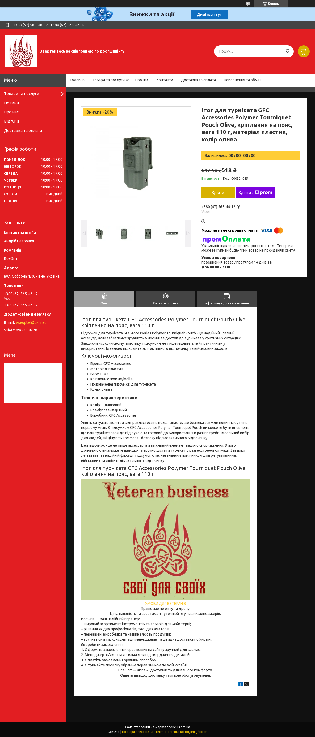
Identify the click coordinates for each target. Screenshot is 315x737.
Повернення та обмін (242, 80)
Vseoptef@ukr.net (31, 322)
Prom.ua (183, 727)
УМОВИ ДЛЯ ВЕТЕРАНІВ (165, 603)
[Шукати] (288, 51)
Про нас (142, 80)
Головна (77, 80)
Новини (11, 103)
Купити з (255, 192)
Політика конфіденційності (186, 732)
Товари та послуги (109, 80)
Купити (218, 193)
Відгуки (11, 121)
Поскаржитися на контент (142, 732)
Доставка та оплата (198, 80)
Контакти (165, 80)
